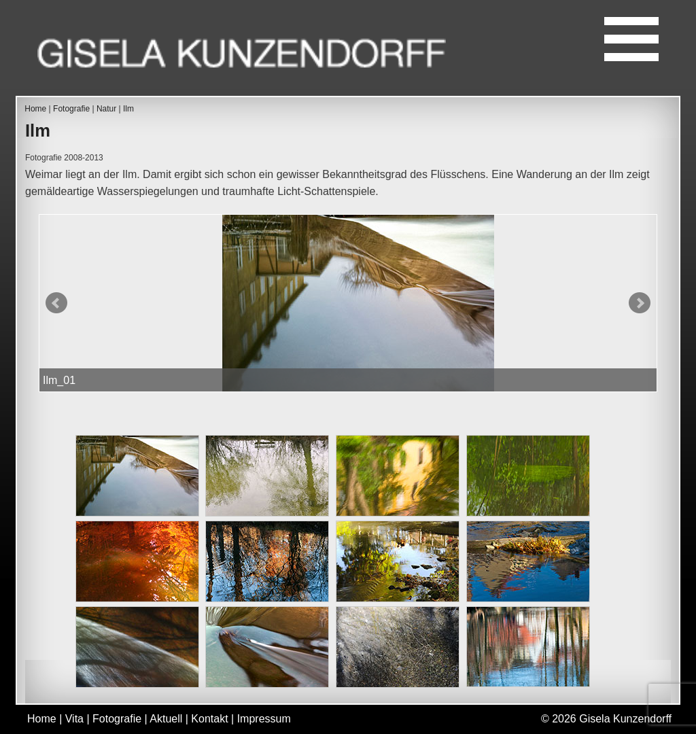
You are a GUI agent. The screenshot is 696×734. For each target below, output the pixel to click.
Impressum (264, 718)
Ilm (128, 108)
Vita (74, 718)
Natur (106, 108)
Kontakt (209, 718)
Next (639, 303)
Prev (56, 303)
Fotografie (71, 108)
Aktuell (166, 718)
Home (35, 108)
